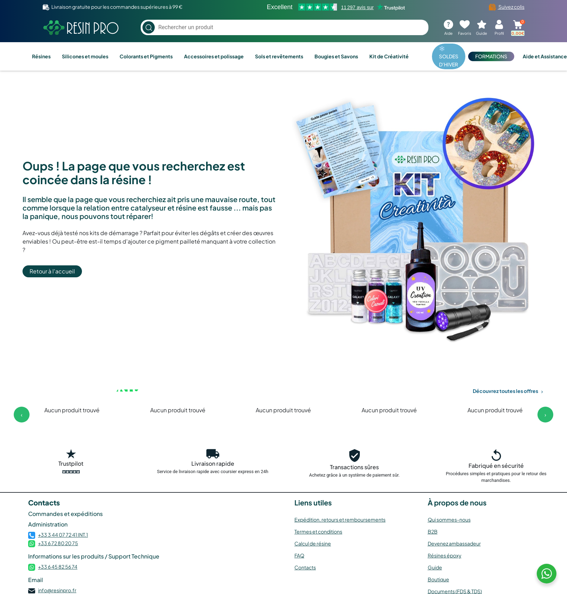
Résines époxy (444, 555)
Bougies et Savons (336, 56)
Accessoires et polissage (214, 56)
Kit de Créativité (389, 56)
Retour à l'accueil (52, 271)
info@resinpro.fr (57, 590)
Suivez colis (506, 7)
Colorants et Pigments (146, 56)
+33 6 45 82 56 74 (57, 566)
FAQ (299, 555)
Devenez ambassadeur (454, 543)
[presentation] (22, 414)
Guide (435, 567)
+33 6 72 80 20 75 (58, 543)
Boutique (438, 579)
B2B (433, 531)
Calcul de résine (312, 543)
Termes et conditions (318, 531)
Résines (41, 56)
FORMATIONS (491, 56)
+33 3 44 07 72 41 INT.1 (63, 534)
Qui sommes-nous (449, 519)
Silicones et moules (85, 56)
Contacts (305, 567)
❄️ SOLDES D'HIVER (448, 56)
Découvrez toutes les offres (508, 391)
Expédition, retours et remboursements (340, 519)
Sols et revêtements (279, 56)
